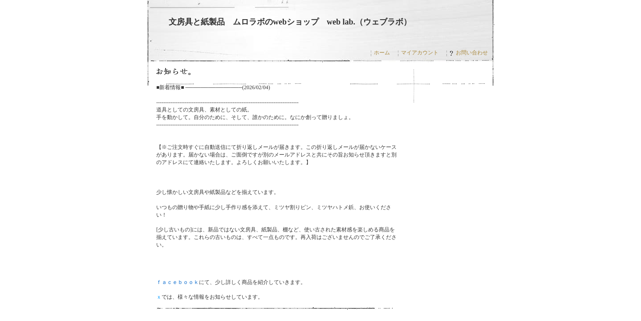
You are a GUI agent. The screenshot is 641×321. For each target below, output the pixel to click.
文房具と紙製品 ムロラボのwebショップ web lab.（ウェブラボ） (290, 21)
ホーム (382, 52)
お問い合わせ (469, 52)
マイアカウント (419, 52)
